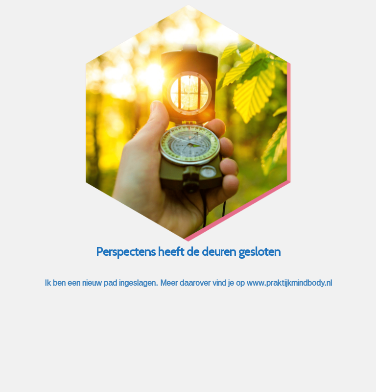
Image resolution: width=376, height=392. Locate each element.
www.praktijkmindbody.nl (289, 283)
